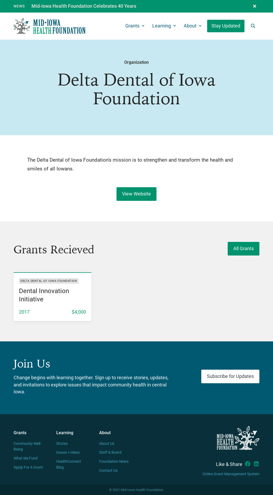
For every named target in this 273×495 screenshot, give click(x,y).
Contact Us (108, 470)
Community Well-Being (27, 446)
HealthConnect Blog (68, 464)
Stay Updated (225, 26)
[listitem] (52, 296)
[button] (254, 6)
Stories (62, 443)
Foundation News (114, 461)
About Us (106, 443)
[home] (50, 26)
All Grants (243, 248)
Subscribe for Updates (230, 376)
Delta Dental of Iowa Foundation (49, 281)
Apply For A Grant (28, 467)
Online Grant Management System (231, 474)
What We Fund (26, 458)
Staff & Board (110, 452)
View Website (136, 194)
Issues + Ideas (68, 452)
